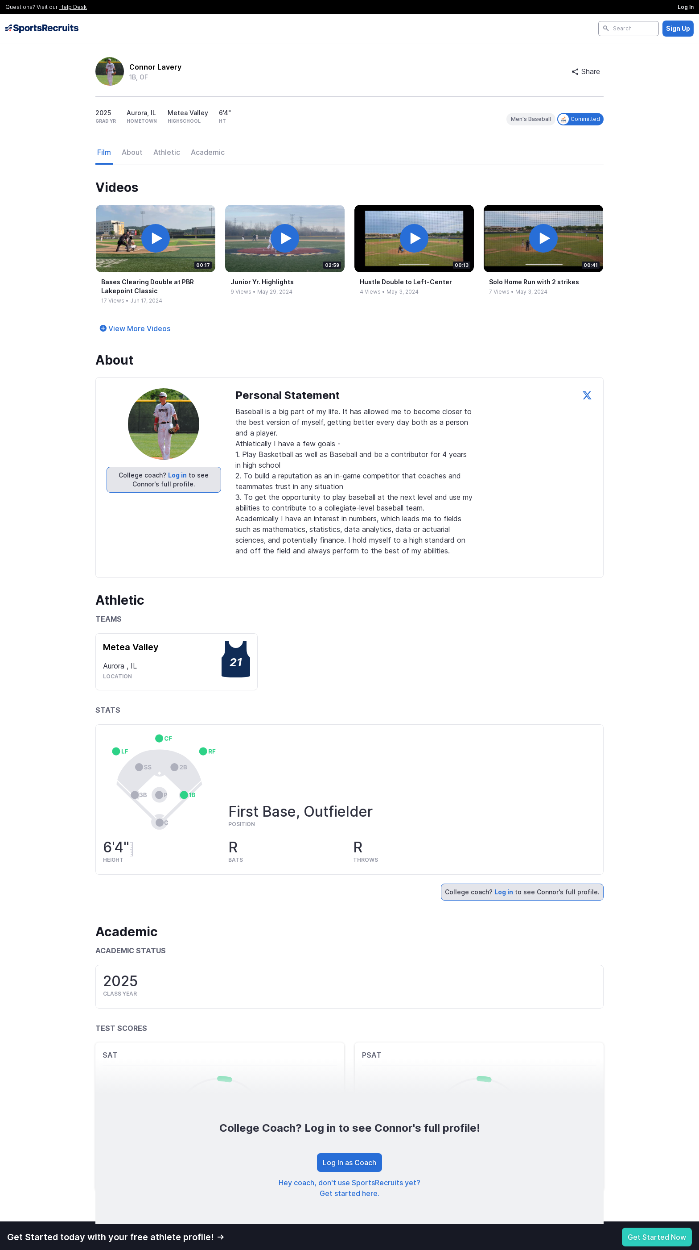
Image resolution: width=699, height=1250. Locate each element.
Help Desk (73, 7)
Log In (686, 7)
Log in (177, 475)
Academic (208, 152)
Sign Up (678, 28)
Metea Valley (131, 647)
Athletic (166, 152)
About (132, 152)
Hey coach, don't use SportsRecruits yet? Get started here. (349, 1188)
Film (104, 152)
